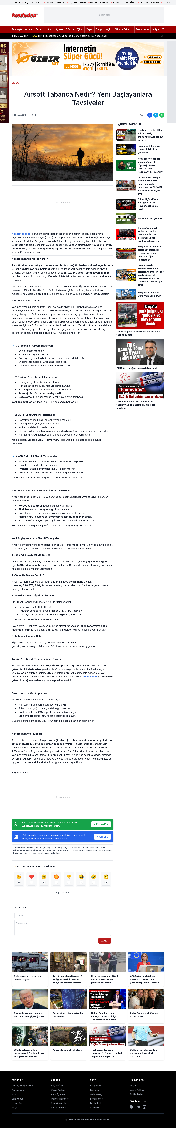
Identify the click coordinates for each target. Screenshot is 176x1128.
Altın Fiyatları (58, 1094)
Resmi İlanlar (142, 29)
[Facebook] (131, 1107)
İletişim (156, 29)
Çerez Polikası (137, 1090)
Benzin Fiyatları (59, 1107)
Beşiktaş (94, 1090)
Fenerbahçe (96, 1098)
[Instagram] (144, 1107)
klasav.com (90, 676)
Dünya (99, 29)
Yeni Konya (17, 1098)
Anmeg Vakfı (18, 1090)
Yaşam (89, 29)
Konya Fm (17, 1103)
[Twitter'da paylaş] (155, 115)
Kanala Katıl (101, 824)
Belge (14, 1107)
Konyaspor (96, 1085)
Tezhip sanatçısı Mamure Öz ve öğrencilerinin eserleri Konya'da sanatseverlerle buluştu (81, 36)
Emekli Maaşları (59, 1103)
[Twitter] (139, 1107)
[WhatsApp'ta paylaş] (161, 115)
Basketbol (95, 1103)
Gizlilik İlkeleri (136, 1094)
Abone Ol (102, 836)
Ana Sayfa (17, 29)
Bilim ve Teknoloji (124, 29)
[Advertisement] (104, 15)
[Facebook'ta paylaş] (149, 115)
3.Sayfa (70, 29)
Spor (49, 29)
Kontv (15, 1094)
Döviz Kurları (58, 1090)
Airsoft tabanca (21, 233)
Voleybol (94, 1107)
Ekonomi (40, 29)
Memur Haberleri (60, 1098)
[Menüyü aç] (163, 29)
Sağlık (108, 29)
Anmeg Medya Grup (22, 1085)
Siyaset (59, 29)
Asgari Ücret (57, 1085)
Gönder (104, 941)
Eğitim (80, 29)
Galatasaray (96, 1094)
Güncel (28, 29)
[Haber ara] (162, 36)
